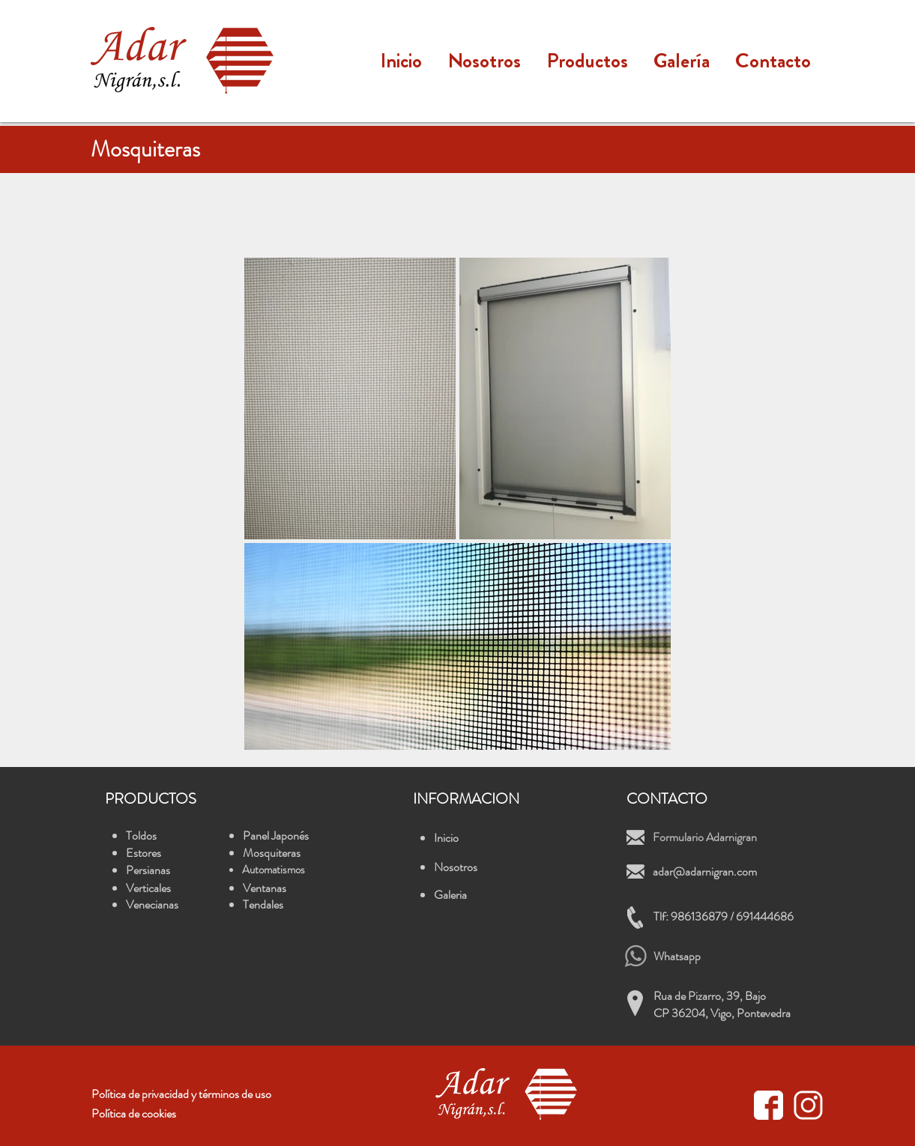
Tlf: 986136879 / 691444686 (723, 916)
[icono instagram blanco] (808, 1105)
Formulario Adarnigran (705, 837)
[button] (587, 60)
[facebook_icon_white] (768, 1105)
